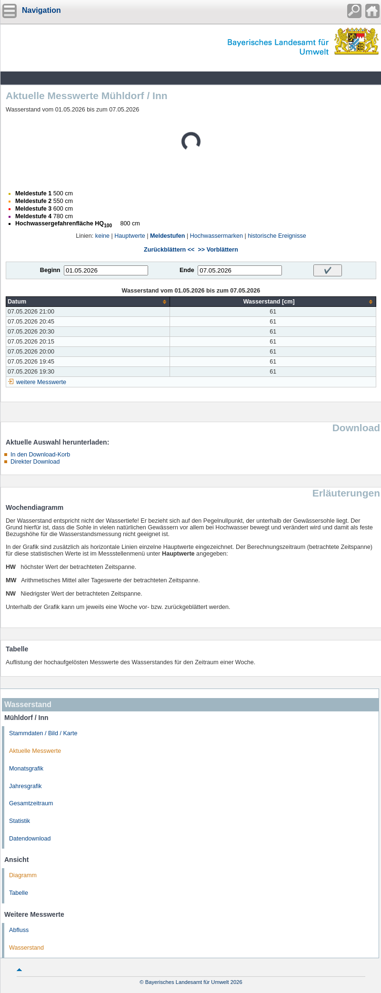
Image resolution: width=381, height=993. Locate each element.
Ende (187, 270)
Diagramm (23, 875)
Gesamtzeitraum (31, 803)
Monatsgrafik (26, 768)
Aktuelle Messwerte (35, 751)
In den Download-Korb (40, 454)
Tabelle (18, 893)
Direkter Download (35, 461)
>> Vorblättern (218, 249)
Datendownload (30, 838)
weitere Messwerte (41, 382)
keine (102, 236)
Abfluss (19, 930)
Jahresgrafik (25, 786)
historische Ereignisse (277, 236)
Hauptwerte (129, 236)
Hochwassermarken (216, 236)
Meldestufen (167, 236)
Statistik (19, 821)
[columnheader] (88, 302)
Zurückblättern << (169, 249)
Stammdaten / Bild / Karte (43, 733)
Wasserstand (26, 947)
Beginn (50, 270)
